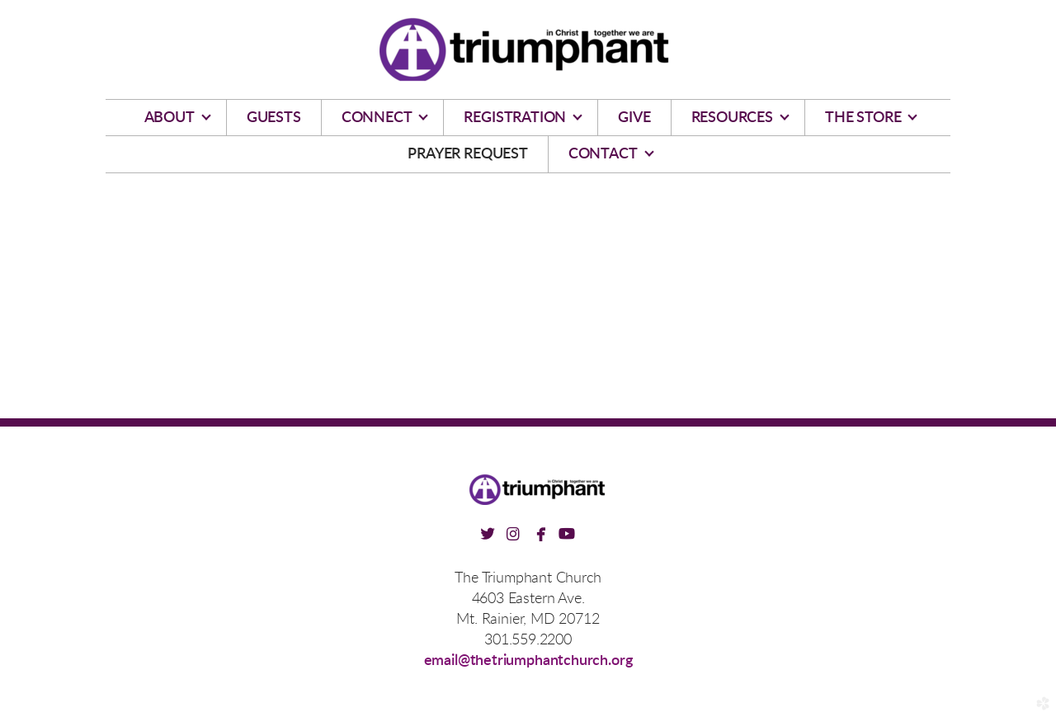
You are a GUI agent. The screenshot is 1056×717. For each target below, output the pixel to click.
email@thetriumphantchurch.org (528, 660)
